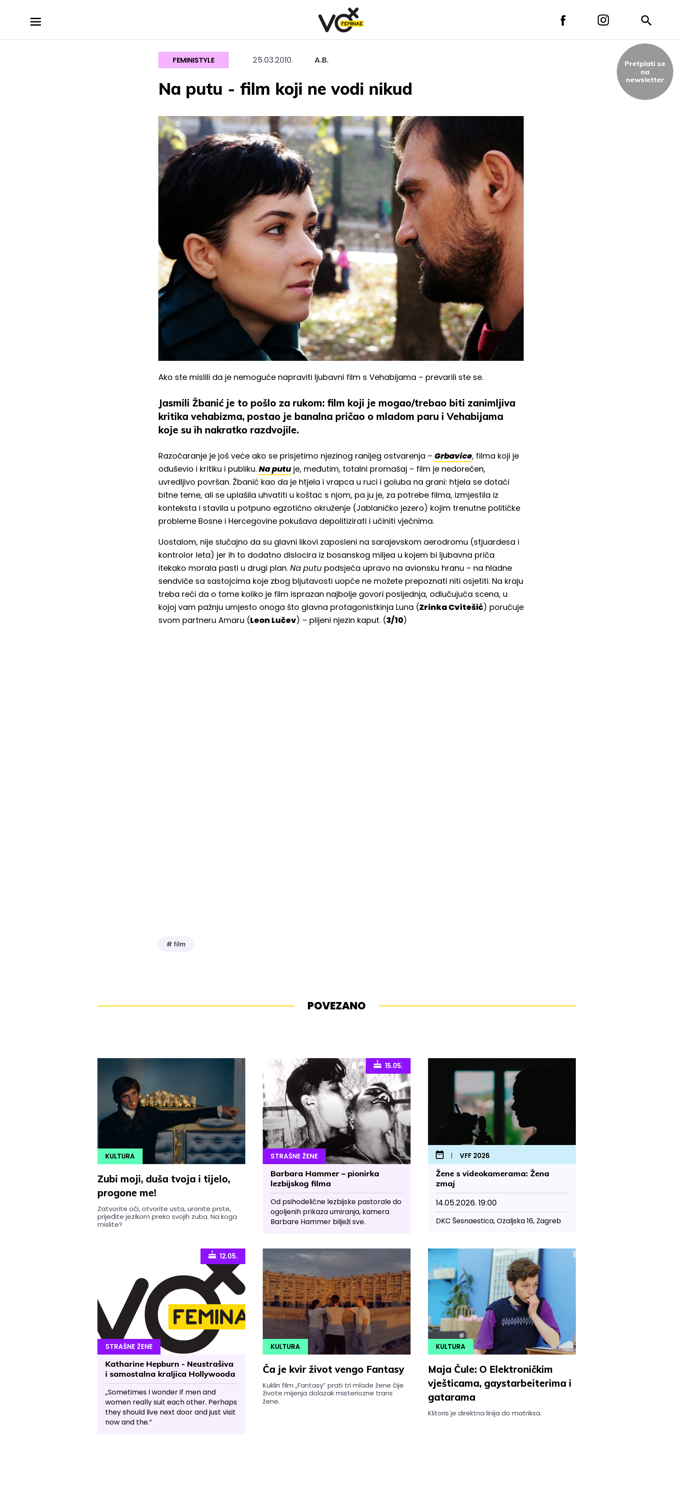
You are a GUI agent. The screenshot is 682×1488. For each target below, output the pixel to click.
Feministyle (193, 60)
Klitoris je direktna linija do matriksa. (485, 1413)
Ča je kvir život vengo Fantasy (333, 1369)
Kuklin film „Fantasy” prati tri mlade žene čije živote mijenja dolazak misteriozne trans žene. (333, 1393)
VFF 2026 (475, 1156)
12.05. (222, 1255)
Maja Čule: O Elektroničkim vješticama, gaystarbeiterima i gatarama (500, 1383)
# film (176, 944)
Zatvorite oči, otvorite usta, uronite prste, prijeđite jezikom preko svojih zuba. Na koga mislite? (167, 1216)
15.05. (388, 1065)
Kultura (120, 1156)
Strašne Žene (294, 1156)
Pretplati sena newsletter (645, 71)
